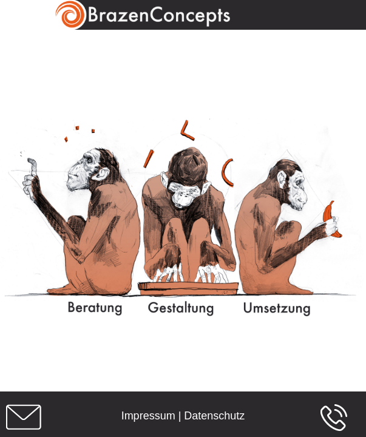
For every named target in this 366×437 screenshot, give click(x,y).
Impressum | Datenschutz (183, 416)
